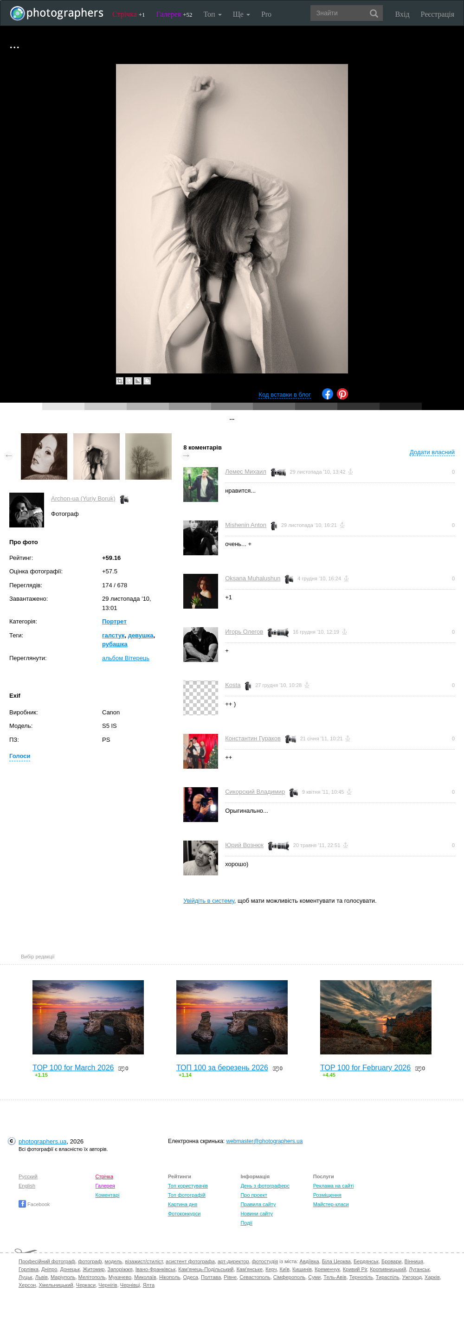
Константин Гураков (253, 738)
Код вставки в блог (284, 394)
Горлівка (29, 1269)
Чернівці (130, 1285)
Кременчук (327, 1269)
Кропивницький (388, 1269)
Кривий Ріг (355, 1269)
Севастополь (254, 1277)
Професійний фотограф (47, 1261)
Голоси (19, 755)
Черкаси (86, 1285)
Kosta (232, 684)
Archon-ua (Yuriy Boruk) (83, 498)
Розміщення (327, 1195)
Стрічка (128, 14)
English (27, 1186)
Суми (314, 1277)
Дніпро (49, 1269)
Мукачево (120, 1277)
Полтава (211, 1277)
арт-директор (233, 1261)
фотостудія (265, 1261)
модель (113, 1261)
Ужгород (412, 1277)
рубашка (115, 644)
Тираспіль (388, 1277)
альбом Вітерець (125, 658)
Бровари (391, 1261)
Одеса (190, 1277)
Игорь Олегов (244, 631)
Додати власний (432, 452)
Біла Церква (336, 1261)
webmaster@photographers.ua (264, 1141)
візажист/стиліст (143, 1261)
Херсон (27, 1285)
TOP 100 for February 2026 (365, 1068)
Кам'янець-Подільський (205, 1269)
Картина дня (182, 1204)
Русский (28, 1176)
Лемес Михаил (245, 471)
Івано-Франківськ (155, 1269)
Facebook (34, 1204)
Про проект (253, 1195)
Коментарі (108, 1195)
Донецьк (70, 1269)
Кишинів (302, 1269)
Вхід (402, 14)
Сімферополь (289, 1277)
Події (246, 1223)
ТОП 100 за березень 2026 (222, 1068)
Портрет (114, 621)
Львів (41, 1277)
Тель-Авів (334, 1277)
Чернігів (107, 1285)
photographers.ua (42, 1141)
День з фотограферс (265, 1186)
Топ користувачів (188, 1186)
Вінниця (414, 1261)
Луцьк (25, 1277)
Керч (271, 1269)
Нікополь (169, 1277)
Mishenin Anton (245, 524)
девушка (141, 635)
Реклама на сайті (333, 1186)
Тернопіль (361, 1277)
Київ (285, 1269)
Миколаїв (145, 1277)
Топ (212, 14)
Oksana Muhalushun (252, 578)
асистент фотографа (190, 1261)
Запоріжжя (120, 1269)
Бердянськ (366, 1261)
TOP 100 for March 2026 (73, 1068)
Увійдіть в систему (208, 900)
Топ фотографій (187, 1195)
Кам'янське (250, 1269)
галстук (113, 635)
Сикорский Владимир (255, 791)
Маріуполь (63, 1277)
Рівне (230, 1277)
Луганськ (419, 1269)
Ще (241, 14)
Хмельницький (56, 1285)
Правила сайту (258, 1204)
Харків (432, 1277)
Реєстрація (437, 14)
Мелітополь (92, 1277)
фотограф (90, 1261)
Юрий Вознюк (244, 845)
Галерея (174, 14)
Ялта (149, 1285)
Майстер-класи (331, 1204)
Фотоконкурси (184, 1213)
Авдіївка (309, 1261)
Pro (266, 14)
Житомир (93, 1269)
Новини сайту (256, 1213)
